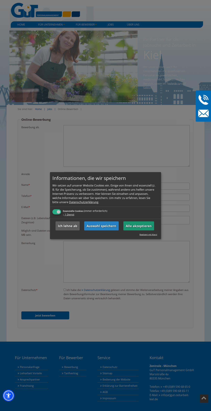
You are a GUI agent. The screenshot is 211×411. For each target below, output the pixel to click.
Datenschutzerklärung (83, 202)
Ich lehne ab (67, 226)
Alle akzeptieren (139, 226)
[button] (8, 396)
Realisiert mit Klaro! (148, 234)
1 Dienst (68, 214)
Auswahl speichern (101, 226)
